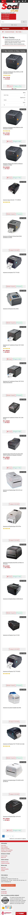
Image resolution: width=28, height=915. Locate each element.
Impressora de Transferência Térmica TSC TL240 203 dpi (13, 418)
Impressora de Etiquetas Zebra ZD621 (11, 309)
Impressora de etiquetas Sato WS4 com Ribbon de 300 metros (13, 563)
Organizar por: (22, 97)
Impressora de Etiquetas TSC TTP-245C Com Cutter (13, 744)
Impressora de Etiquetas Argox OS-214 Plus (12, 526)
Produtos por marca (4, 861)
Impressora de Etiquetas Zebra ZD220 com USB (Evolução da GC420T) (13, 72)
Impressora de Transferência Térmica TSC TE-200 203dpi (13, 345)
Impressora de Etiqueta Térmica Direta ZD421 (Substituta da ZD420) (12, 236)
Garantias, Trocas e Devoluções (7, 850)
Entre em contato (4, 856)
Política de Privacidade (5, 848)
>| (12, 836)
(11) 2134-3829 (6, 18)
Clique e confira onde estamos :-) (8, 885)
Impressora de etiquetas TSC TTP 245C (11, 272)
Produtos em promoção (5, 863)
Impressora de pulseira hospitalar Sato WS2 (12, 707)
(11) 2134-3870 (6, 16)
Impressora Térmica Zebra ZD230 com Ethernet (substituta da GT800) (12, 164)
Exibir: (24, 102)
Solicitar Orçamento (10, 214)
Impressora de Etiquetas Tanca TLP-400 (11, 635)
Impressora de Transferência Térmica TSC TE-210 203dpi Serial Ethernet (13, 381)
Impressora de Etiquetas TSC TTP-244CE (11, 671)
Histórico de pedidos (5, 869)
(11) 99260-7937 (6, 15)
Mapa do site (3, 857)
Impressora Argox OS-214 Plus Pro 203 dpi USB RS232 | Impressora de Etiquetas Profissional (13, 454)
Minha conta (3, 867)
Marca (24, 92)
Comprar (9, 86)
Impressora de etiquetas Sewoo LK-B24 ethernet (13, 599)
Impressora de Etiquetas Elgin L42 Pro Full (11, 816)
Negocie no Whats (17, 86)
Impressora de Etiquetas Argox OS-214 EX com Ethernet (12, 490)
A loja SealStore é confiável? (6, 851)
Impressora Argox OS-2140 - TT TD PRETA (12, 200)
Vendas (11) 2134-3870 (14, 250)
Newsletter (3, 870)
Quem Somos (3, 845)
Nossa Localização (4, 847)
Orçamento (19, 214)
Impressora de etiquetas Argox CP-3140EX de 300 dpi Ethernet (13, 780)
